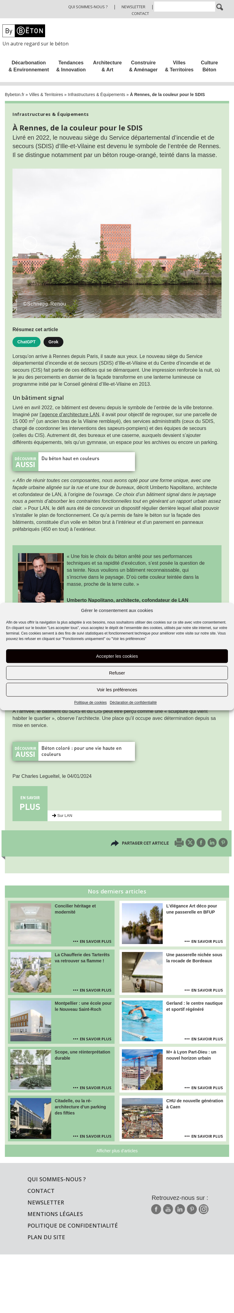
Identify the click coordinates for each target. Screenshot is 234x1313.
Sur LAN (64, 815)
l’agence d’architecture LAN (69, 414)
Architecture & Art (107, 66)
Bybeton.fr (14, 94)
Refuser (117, 672)
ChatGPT (26, 341)
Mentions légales (55, 1214)
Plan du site (46, 1237)
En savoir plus (96, 941)
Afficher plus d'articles (116, 1150)
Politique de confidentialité (72, 1225)
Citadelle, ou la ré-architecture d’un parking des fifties (80, 1106)
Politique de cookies (90, 703)
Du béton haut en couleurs (70, 458)
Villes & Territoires (179, 66)
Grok (53, 341)
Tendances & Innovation (71, 66)
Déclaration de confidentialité (133, 703)
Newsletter (133, 6)
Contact (140, 13)
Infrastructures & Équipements (96, 94)
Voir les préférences (117, 689)
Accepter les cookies (117, 656)
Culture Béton (209, 66)
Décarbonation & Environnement (29, 66)
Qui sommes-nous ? (88, 6)
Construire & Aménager (143, 66)
